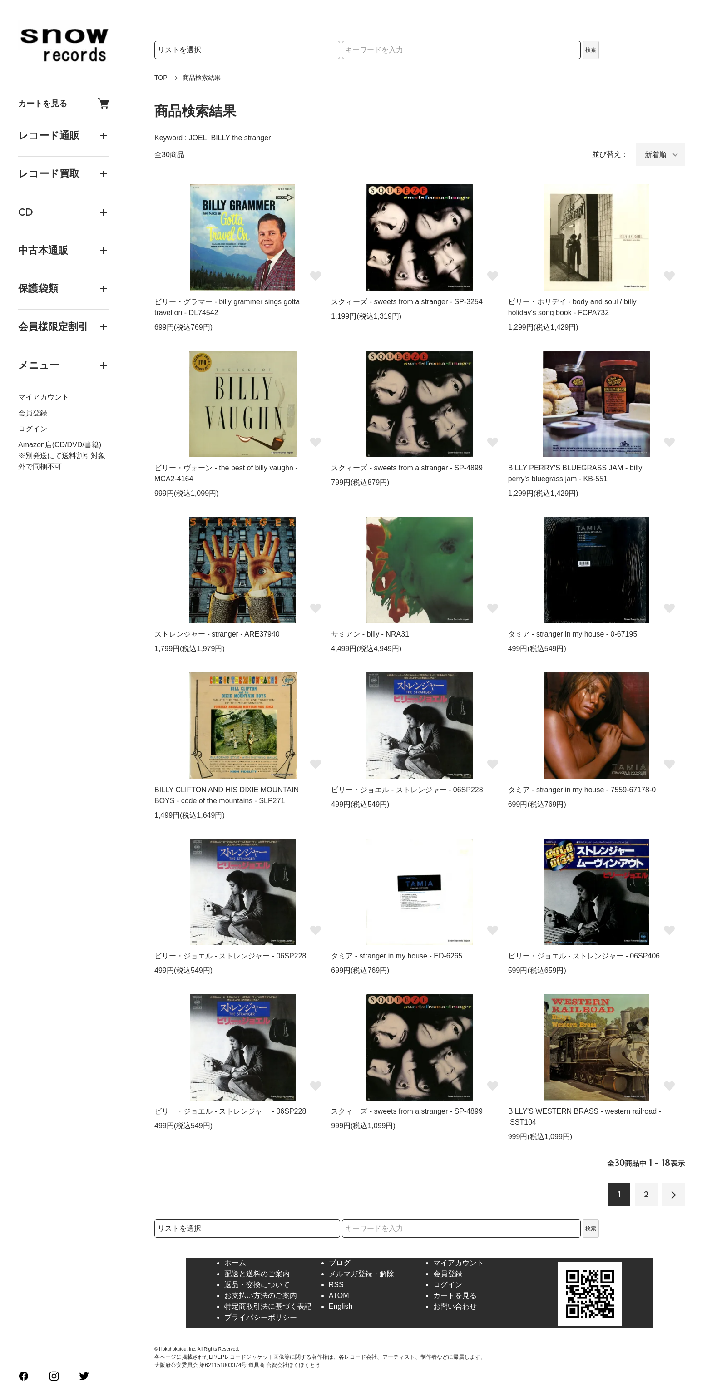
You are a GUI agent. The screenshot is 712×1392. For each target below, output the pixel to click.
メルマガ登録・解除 (361, 1274)
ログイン (32, 429)
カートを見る (63, 103)
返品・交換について (257, 1284)
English (340, 1306)
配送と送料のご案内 (257, 1274)
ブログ (340, 1263)
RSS (336, 1284)
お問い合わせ (455, 1306)
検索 (590, 50)
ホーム (235, 1263)
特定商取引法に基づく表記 (268, 1306)
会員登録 (32, 413)
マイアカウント (43, 397)
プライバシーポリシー (260, 1317)
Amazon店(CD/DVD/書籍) (59, 445)
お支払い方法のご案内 (260, 1295)
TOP (161, 77)
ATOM (339, 1295)
